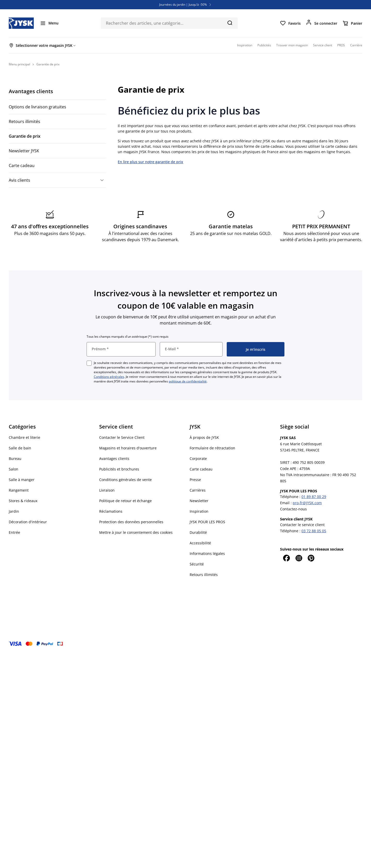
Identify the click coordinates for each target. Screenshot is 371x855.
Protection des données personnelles (131, 521)
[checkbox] (89, 363)
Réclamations (110, 511)
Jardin (14, 511)
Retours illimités (24, 121)
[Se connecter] (321, 23)
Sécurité (197, 564)
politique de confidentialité (188, 381)
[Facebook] (286, 558)
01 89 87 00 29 (313, 496)
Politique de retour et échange (125, 500)
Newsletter (199, 500)
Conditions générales (109, 376)
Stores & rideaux (23, 500)
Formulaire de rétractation (212, 448)
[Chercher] (230, 23)
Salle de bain (20, 448)
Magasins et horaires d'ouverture (128, 448)
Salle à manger (22, 479)
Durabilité (198, 532)
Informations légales (207, 553)
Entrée (14, 532)
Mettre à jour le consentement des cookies (136, 532)
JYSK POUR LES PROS (207, 521)
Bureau (15, 458)
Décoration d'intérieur (28, 521)
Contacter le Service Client (122, 437)
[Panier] (352, 23)
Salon (13, 469)
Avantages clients (31, 91)
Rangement (19, 490)
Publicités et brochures (119, 469)
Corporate (198, 458)
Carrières (198, 490)
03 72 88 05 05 (313, 530)
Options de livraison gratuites (37, 107)
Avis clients (19, 180)
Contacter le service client (302, 524)
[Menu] (49, 23)
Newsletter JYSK (24, 151)
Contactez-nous (293, 509)
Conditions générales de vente (125, 479)
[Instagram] (298, 558)
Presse (195, 479)
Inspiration (199, 511)
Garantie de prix (24, 136)
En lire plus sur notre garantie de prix (150, 161)
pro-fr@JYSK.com (307, 502)
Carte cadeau (22, 165)
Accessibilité (200, 542)
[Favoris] (290, 23)
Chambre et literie (24, 437)
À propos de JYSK (204, 437)
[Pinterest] (311, 558)
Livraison (107, 490)
